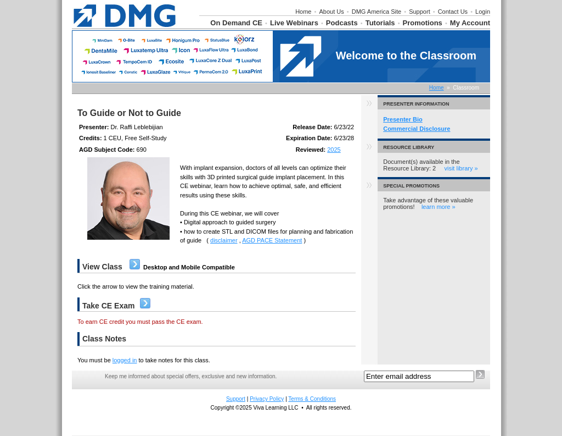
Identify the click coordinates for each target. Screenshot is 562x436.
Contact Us (453, 11)
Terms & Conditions (312, 399)
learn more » (439, 206)
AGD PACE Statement (272, 240)
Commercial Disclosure (416, 128)
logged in (125, 360)
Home (303, 11)
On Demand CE (236, 23)
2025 (333, 149)
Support (419, 11)
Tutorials (380, 23)
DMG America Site (376, 11)
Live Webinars (294, 23)
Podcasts (342, 23)
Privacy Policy (267, 399)
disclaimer (224, 240)
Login (482, 11)
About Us (331, 11)
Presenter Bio (403, 119)
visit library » (460, 168)
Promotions (422, 23)
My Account (470, 23)
